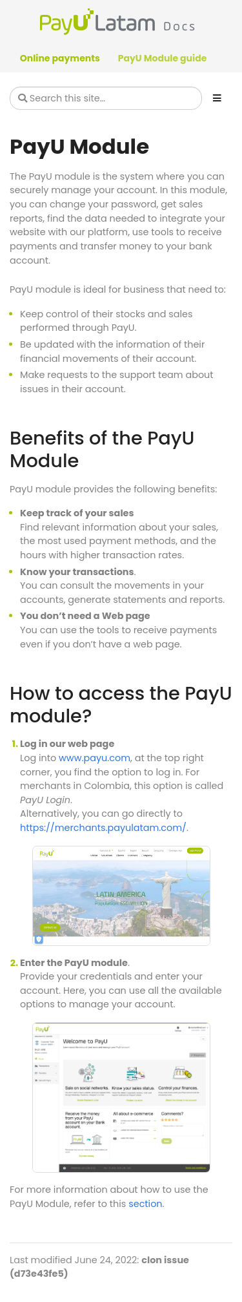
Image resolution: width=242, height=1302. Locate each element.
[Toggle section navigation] (217, 98)
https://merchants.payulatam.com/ (103, 827)
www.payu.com (94, 757)
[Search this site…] (106, 98)
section (145, 1203)
